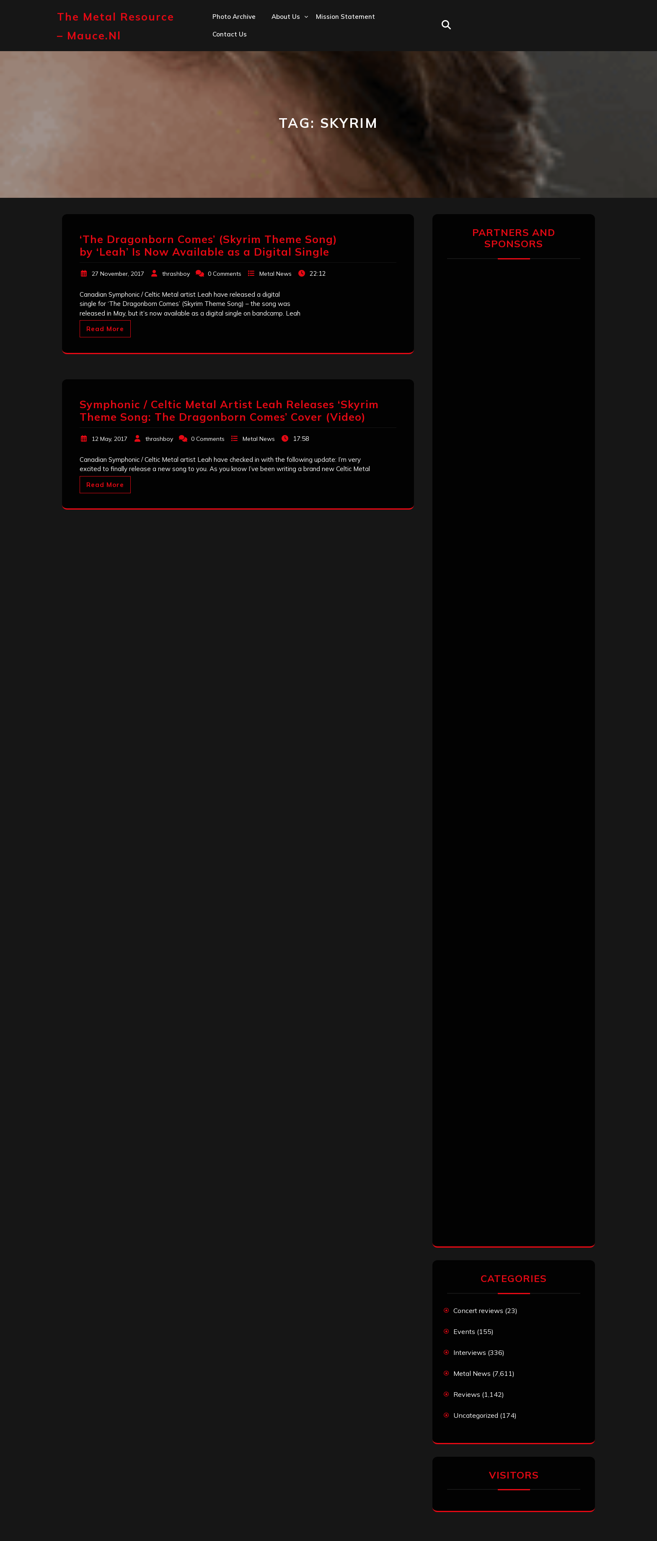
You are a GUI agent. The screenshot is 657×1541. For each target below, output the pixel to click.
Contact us (229, 34)
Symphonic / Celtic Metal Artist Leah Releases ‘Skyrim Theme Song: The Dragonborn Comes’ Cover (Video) (229, 410)
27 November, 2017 (118, 273)
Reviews (466, 1394)
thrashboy (176, 273)
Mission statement (345, 17)
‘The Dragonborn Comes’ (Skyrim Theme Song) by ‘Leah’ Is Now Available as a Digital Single (208, 245)
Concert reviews (478, 1310)
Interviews (469, 1352)
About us (286, 17)
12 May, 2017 (109, 439)
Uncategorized (475, 1415)
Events (464, 1331)
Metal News (275, 273)
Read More (105, 329)
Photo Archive (234, 17)
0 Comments (224, 273)
